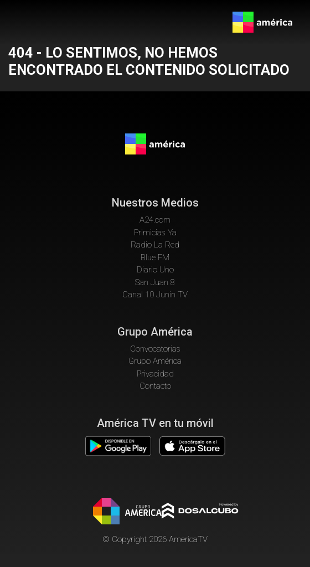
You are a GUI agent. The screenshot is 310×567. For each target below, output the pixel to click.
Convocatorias (155, 349)
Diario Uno (155, 270)
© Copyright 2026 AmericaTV (155, 539)
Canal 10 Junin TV (155, 295)
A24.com (155, 220)
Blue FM (155, 257)
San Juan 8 (155, 282)
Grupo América (155, 361)
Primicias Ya (155, 233)
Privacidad (155, 374)
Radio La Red (155, 245)
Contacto (155, 386)
